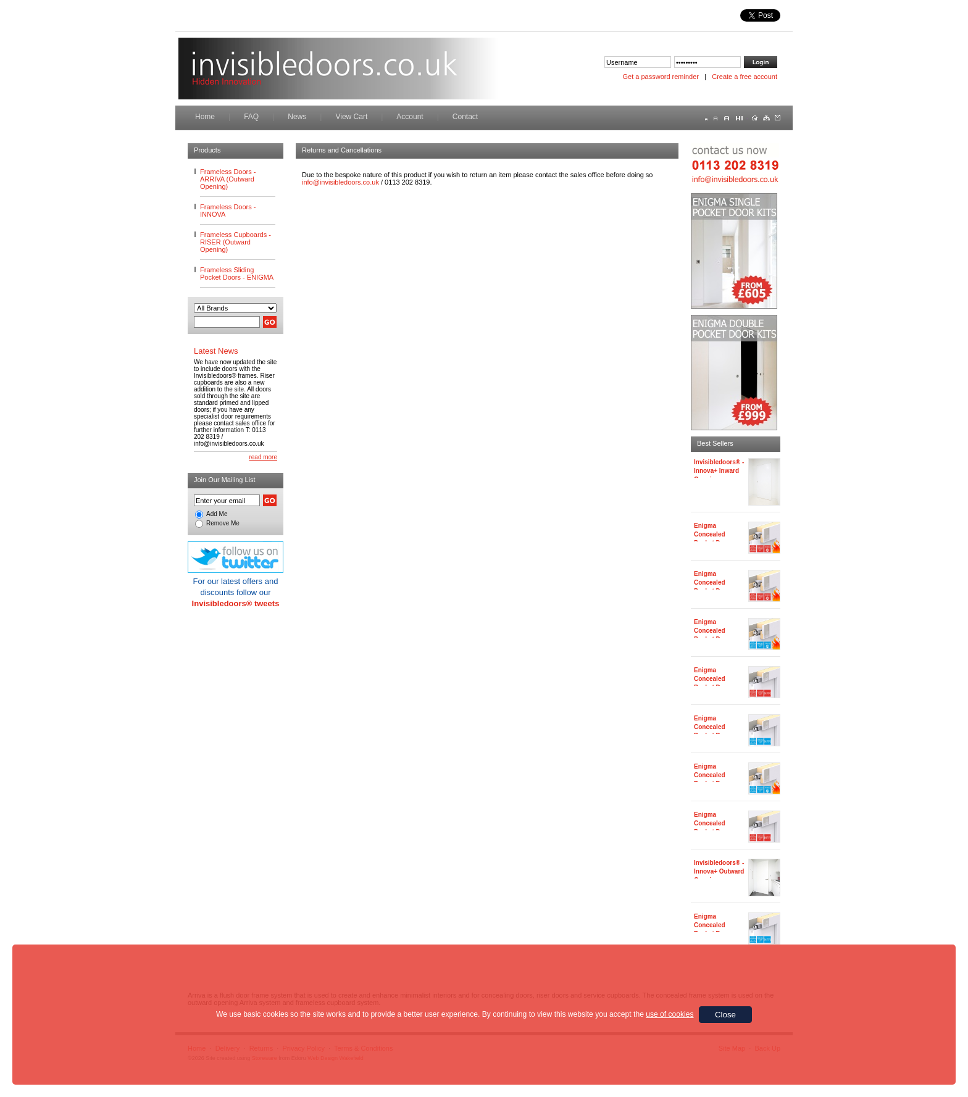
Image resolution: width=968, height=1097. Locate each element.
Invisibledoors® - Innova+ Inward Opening (719, 471)
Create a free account (744, 76)
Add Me (216, 514)
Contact (465, 116)
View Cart (351, 116)
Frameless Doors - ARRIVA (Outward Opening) (228, 179)
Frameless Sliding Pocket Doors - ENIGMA (236, 273)
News (297, 116)
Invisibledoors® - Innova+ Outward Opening (719, 871)
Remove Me (223, 523)
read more (263, 457)
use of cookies (669, 1014)
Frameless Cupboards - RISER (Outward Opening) (235, 242)
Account (409, 116)
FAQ (251, 116)
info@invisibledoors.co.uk (340, 182)
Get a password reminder (661, 76)
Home (205, 116)
